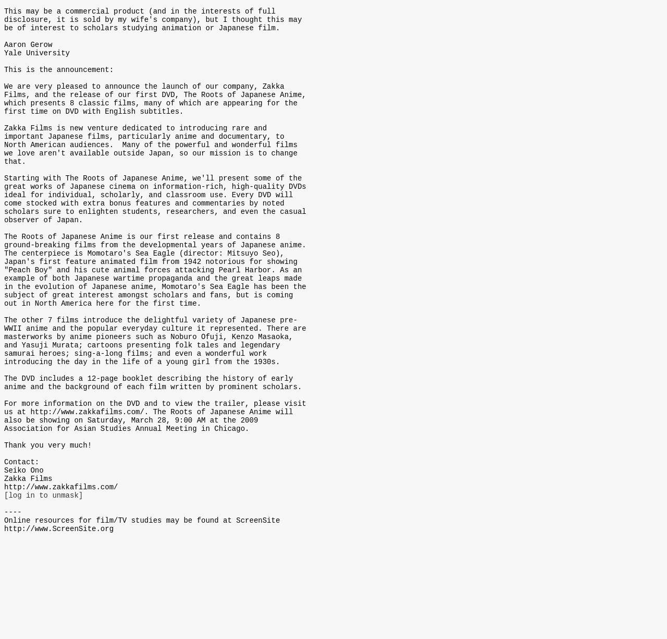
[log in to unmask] (43, 587)
